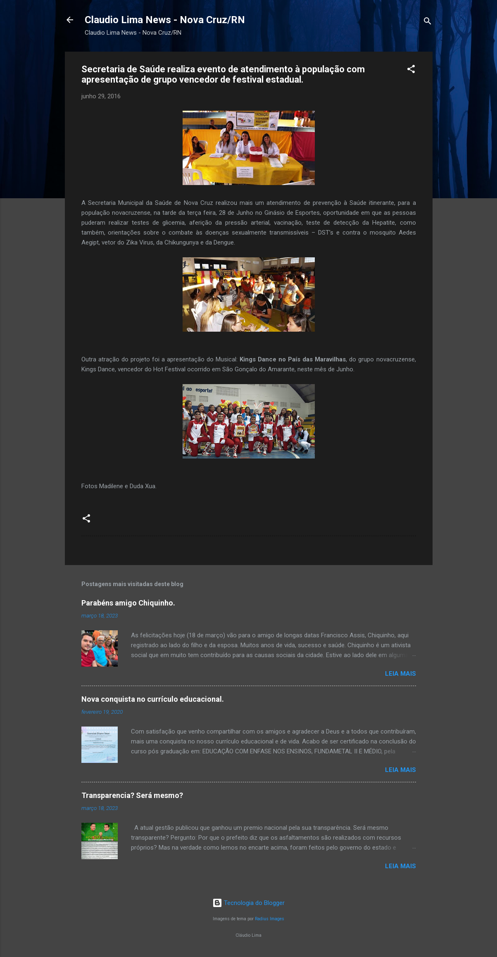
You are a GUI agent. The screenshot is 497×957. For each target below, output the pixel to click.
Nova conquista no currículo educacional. (152, 699)
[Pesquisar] (428, 22)
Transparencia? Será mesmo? (132, 795)
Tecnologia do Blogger (248, 903)
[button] (411, 70)
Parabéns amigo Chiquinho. (128, 602)
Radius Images (269, 918)
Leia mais (400, 673)
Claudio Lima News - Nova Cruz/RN (165, 20)
